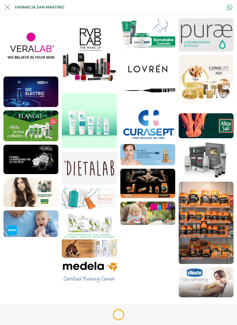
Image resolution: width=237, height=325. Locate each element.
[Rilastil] (147, 154)
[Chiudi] (7, 7)
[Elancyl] (30, 125)
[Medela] (89, 272)
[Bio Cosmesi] (89, 235)
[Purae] (206, 35)
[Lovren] (147, 79)
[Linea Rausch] (30, 192)
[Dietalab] (89, 168)
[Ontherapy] (89, 120)
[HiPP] (147, 213)
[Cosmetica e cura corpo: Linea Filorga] (30, 159)
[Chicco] (206, 282)
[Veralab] (30, 45)
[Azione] (229, 7)
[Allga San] (206, 125)
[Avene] (89, 198)
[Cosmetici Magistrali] (206, 160)
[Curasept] (147, 125)
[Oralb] (30, 92)
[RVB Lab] (89, 54)
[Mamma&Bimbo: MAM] (30, 223)
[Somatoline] (147, 33)
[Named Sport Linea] (206, 223)
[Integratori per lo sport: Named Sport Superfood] (147, 183)
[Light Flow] (206, 82)
